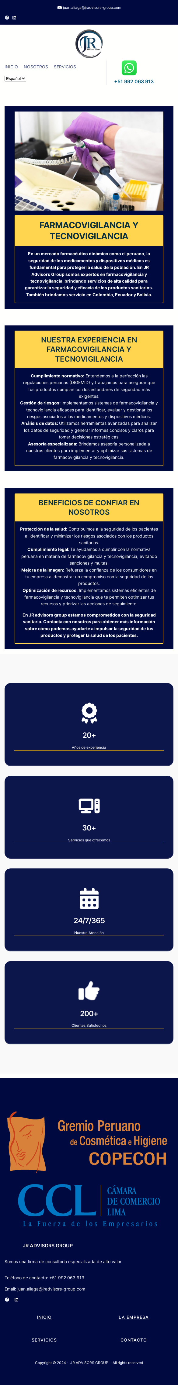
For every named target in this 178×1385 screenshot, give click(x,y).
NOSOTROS (36, 66)
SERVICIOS (65, 66)
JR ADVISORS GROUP (48, 1245)
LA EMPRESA (134, 1317)
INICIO (11, 66)
